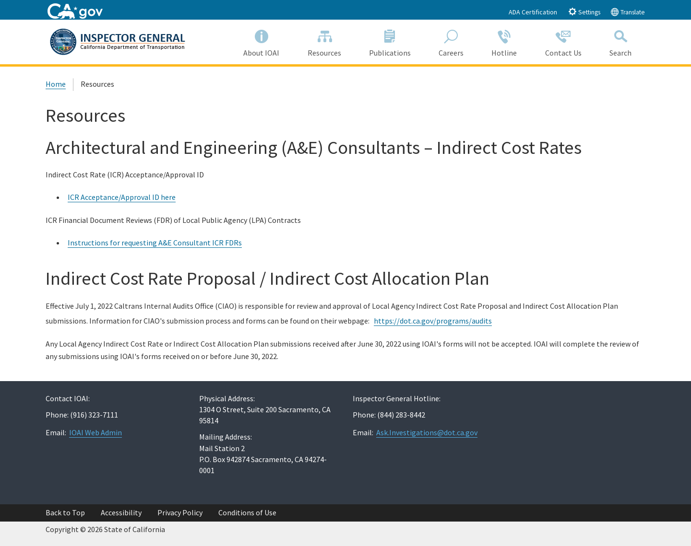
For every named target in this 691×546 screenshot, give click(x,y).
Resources (324, 41)
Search (620, 41)
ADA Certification (533, 12)
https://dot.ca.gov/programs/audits (433, 320)
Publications (390, 41)
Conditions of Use (247, 512)
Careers (451, 41)
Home (56, 84)
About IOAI (261, 41)
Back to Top (65, 512)
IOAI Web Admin (95, 432)
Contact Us (563, 41)
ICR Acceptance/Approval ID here (122, 197)
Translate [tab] (627, 11)
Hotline (504, 41)
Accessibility (121, 512)
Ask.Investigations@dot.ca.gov (426, 432)
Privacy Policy (180, 512)
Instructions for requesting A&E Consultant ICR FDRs (155, 242)
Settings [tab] (584, 11)
